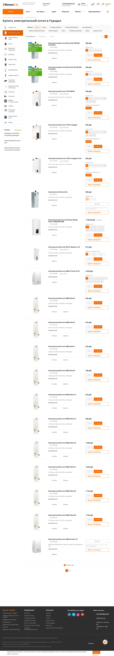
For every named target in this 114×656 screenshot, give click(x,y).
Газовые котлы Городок (10, 613)
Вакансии (49, 625)
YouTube (82, 614)
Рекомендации (50, 623)
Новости (48, 613)
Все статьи (18, 132)
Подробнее (14, 654)
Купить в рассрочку (30, 623)
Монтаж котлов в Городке (32, 625)
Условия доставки (29, 618)
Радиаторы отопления (9, 619)
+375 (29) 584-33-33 (68, 4)
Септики (5, 627)
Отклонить (96, 655)
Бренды (48, 615)
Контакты (27, 613)
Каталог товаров (9, 610)
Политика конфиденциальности (31, 628)
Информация (29, 610)
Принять (96, 652)
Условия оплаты (29, 615)
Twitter (73, 614)
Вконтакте (69, 614)
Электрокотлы (7, 622)
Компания (50, 610)
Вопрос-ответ (50, 620)
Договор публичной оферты (54, 628)
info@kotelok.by (100, 618)
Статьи (48, 618)
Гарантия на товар (29, 620)
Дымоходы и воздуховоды (10, 624)
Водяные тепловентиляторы (11, 629)
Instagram (78, 614)
